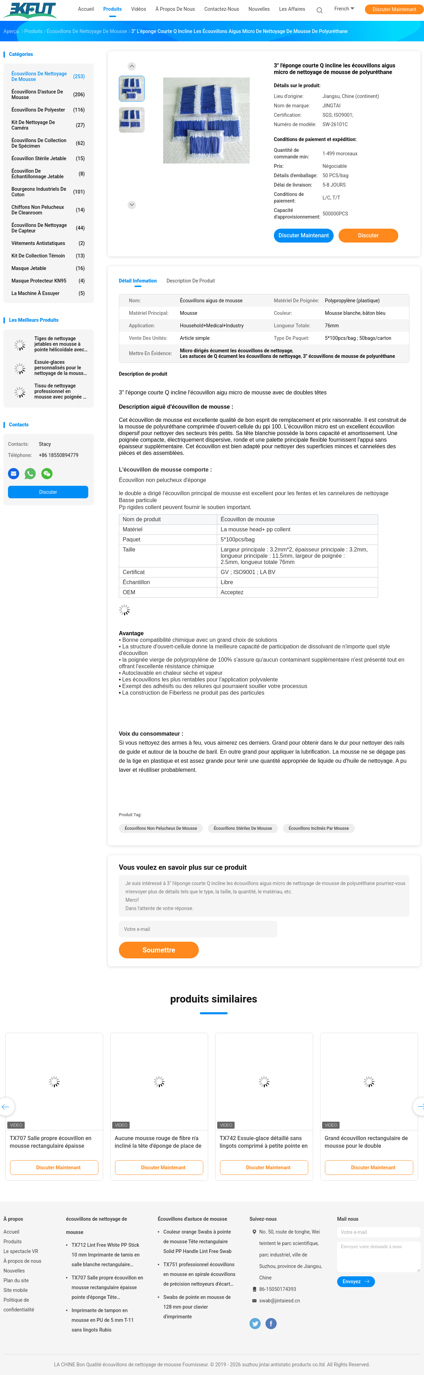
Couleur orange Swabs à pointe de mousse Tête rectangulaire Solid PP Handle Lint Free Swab (197, 1241)
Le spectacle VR (20, 1251)
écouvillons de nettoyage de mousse (48, 76)
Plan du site (16, 1280)
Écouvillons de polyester (48, 109)
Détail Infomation (138, 281)
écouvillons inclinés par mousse (319, 828)
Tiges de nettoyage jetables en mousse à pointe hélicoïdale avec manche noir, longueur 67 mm (59, 344)
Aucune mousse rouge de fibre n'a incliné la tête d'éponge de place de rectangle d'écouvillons (158, 1146)
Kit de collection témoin (48, 255)
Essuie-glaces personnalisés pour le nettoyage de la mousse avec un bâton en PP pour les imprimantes (60, 367)
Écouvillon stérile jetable (48, 158)
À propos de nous (22, 1261)
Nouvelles (14, 1271)
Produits (12, 1241)
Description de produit (190, 281)
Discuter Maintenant (394, 9)
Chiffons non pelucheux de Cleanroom (48, 209)
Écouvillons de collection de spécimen (48, 143)
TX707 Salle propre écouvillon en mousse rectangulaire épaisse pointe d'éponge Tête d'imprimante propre (107, 1288)
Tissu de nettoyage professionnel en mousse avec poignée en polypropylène (61, 391)
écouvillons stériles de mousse (243, 828)
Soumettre (158, 950)
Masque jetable (48, 268)
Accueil (11, 1232)
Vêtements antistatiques (48, 243)
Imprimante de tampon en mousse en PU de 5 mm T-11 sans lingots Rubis (103, 1320)
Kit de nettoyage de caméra (48, 125)
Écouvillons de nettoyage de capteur (48, 228)
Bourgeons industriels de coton (48, 191)
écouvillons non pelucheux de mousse (161, 828)
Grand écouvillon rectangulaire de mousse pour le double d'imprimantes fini (366, 1146)
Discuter (48, 492)
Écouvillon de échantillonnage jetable (48, 173)
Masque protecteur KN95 (48, 280)
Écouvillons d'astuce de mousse (48, 94)
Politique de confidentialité (18, 1304)
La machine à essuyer (48, 293)
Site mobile (15, 1290)
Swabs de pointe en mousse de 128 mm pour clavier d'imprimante (197, 1306)
